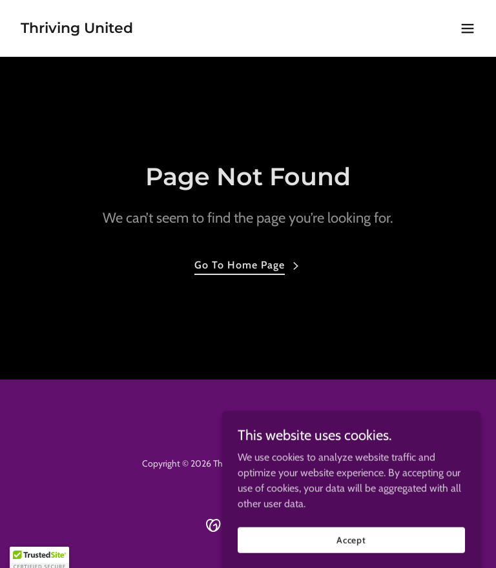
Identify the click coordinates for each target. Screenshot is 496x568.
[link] (77, 29)
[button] (467, 28)
